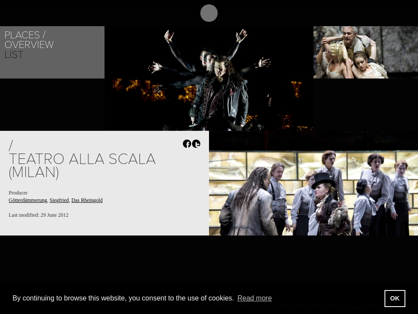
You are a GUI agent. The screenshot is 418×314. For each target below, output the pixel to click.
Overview (29, 44)
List (14, 54)
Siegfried (59, 200)
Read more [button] (254, 298)
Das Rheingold (87, 200)
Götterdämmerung (28, 200)
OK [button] (395, 298)
